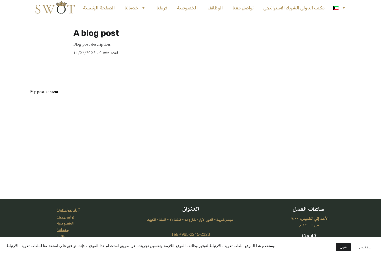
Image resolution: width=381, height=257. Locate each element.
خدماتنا (131, 8)
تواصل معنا (243, 8)
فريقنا (162, 8)
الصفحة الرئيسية (99, 8)
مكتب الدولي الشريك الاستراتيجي (294, 8)
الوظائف (215, 8)
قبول (343, 247)
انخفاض (365, 247)
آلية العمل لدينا (68, 210)
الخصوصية (187, 8)
